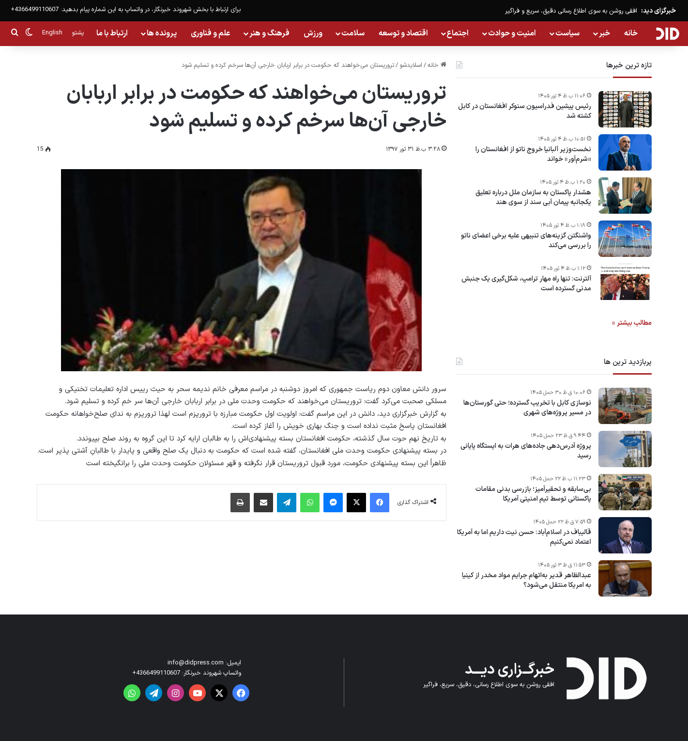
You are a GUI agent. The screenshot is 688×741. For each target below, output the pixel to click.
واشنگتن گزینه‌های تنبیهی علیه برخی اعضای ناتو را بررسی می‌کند (526, 240)
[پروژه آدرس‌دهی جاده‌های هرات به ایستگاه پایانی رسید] (625, 449)
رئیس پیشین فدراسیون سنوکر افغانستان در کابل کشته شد (524, 111)
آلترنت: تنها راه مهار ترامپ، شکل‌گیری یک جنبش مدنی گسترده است (526, 283)
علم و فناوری (210, 33)
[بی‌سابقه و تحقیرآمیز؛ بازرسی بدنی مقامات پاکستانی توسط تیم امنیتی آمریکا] (625, 492)
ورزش (313, 33)
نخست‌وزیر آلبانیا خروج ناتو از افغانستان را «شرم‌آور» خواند (533, 154)
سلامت (353, 33)
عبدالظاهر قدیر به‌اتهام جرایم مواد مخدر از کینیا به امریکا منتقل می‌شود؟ (526, 580)
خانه (631, 33)
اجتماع (458, 33)
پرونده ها (162, 33)
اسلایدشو (410, 65)
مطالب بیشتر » (632, 323)
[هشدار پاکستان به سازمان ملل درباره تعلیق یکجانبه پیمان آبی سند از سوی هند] (625, 195)
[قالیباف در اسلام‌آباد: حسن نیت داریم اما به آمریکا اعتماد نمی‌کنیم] (625, 535)
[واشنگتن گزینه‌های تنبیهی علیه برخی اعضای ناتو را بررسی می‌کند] (625, 239)
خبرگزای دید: (658, 11)
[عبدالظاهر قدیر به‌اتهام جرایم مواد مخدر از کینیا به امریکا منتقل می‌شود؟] (625, 578)
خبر (604, 33)
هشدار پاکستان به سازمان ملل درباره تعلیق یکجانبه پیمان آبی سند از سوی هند (533, 197)
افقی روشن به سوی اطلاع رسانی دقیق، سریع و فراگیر (571, 11)
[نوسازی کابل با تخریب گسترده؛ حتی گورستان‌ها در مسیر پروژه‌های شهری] (625, 406)
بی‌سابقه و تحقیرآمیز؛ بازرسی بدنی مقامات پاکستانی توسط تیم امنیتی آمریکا (533, 494)
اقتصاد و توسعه (403, 33)
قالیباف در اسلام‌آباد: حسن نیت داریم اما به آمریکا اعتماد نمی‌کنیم (524, 537)
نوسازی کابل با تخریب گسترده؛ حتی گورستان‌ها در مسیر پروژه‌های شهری (527, 407)
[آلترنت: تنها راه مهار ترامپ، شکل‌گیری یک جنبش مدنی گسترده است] (625, 282)
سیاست (567, 33)
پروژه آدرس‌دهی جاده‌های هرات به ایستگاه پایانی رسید (525, 450)
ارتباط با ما (112, 33)
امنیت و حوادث (512, 33)
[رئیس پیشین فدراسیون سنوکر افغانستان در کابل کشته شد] (625, 109)
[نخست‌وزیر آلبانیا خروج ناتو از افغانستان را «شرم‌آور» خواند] (625, 152)
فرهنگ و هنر (269, 33)
